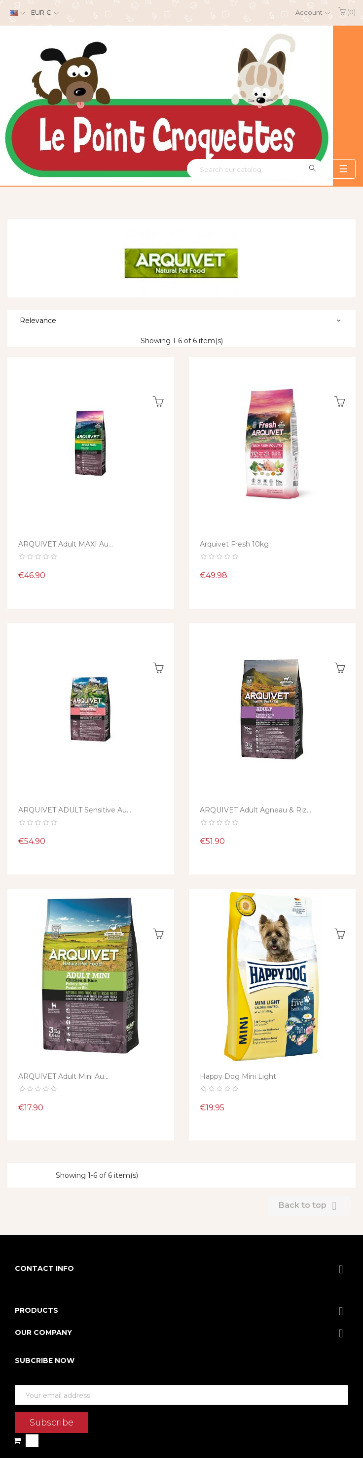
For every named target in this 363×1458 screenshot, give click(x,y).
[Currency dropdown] (44, 13)
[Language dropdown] (16, 13)
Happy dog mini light (238, 1076)
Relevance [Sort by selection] (38, 320)
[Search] (255, 169)
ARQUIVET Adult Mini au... (63, 1076)
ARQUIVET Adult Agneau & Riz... (255, 810)
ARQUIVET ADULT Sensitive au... (74, 810)
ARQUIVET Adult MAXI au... (65, 544)
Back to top (309, 1205)
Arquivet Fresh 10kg (234, 544)
